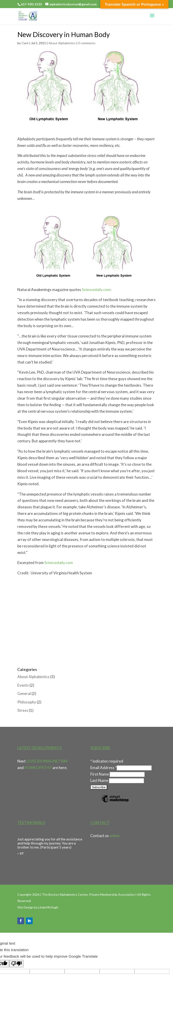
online (114, 835)
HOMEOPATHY (38, 767)
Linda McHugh (48, 907)
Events (23, 685)
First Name (100, 774)
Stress (22, 710)
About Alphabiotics (62, 43)
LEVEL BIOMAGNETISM (46, 761)
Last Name (99, 780)
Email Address (103, 767)
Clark (25, 43)
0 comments (87, 43)
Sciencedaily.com (96, 289)
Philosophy (26, 702)
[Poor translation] (16, 963)
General (24, 693)
